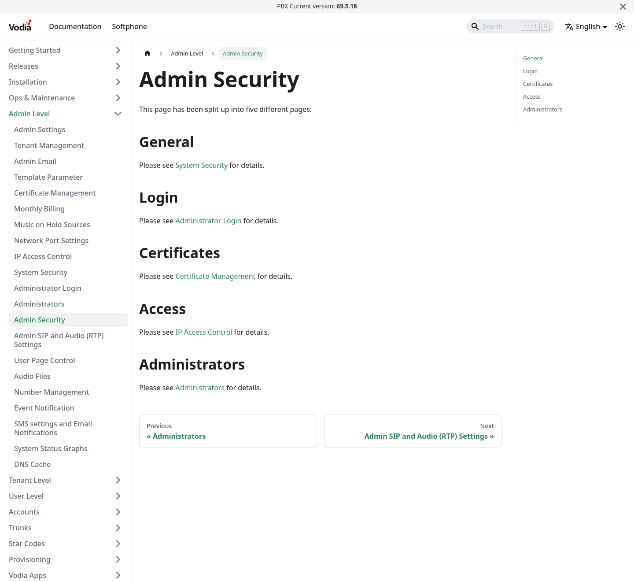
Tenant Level (30, 480)
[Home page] (147, 53)
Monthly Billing (39, 209)
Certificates (538, 84)
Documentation (75, 26)
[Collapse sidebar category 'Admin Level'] (118, 114)
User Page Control (44, 360)
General (533, 58)
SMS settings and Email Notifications (53, 428)
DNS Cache (32, 464)
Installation (28, 82)
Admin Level (29, 113)
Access (532, 96)
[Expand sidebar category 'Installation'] (118, 82)
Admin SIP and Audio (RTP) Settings (58, 340)
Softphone (129, 26)
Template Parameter (48, 177)
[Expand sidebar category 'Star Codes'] (118, 544)
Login (530, 71)
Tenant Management (49, 145)
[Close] (623, 6)
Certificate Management (55, 193)
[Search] (510, 26)
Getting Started (35, 50)
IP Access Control (43, 256)
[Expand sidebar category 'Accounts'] (118, 512)
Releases (23, 66)
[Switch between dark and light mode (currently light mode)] (620, 26)
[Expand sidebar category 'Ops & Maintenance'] (118, 98)
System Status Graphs (51, 448)
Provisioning (30, 559)
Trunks (20, 528)
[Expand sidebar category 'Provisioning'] (118, 559)
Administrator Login (47, 288)
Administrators (39, 304)
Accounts (24, 512)
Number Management (51, 392)
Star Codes (27, 543)
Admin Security (39, 320)
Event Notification (44, 408)
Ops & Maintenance (42, 98)
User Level (26, 496)
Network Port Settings (51, 240)
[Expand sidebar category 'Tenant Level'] (118, 480)
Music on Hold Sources (52, 224)
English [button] (582, 26)
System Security (40, 272)
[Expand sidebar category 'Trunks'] (118, 528)
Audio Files (32, 376)
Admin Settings (39, 129)
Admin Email (35, 161)
